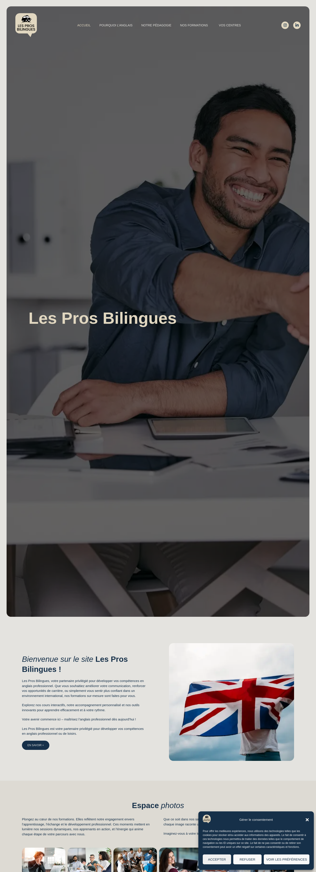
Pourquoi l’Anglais (116, 25)
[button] (307, 820)
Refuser (247, 859)
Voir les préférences (286, 859)
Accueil (84, 25)
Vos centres (230, 25)
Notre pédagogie (156, 25)
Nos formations (195, 25)
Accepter (217, 859)
